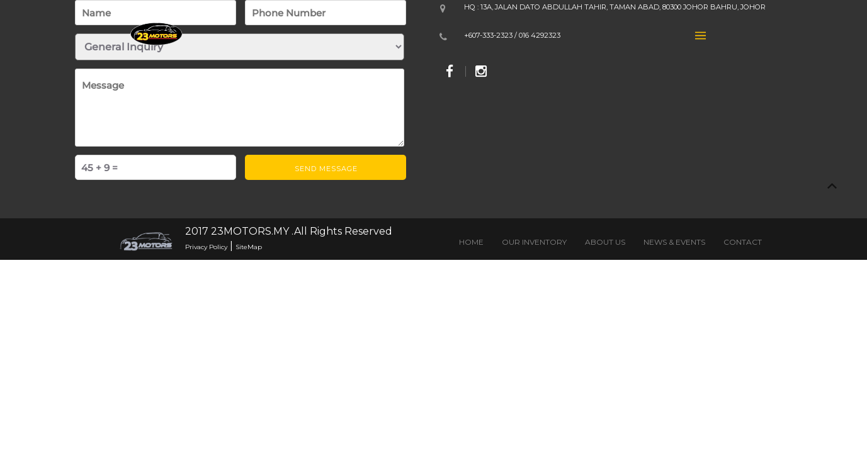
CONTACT (742, 242)
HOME (471, 242)
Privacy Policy (206, 247)
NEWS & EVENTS (674, 242)
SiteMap (248, 247)
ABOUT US (605, 242)
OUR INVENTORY (534, 242)
